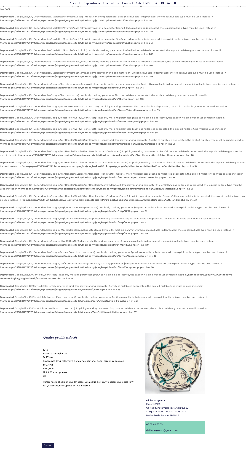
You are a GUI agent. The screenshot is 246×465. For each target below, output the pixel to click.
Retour (48, 445)
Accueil (74, 3)
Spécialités (111, 3)
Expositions (91, 3)
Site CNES (143, 3)
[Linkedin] (169, 3)
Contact (127, 3)
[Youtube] (175, 3)
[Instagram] (156, 3)
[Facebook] (162, 3)
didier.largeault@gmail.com (160, 428)
